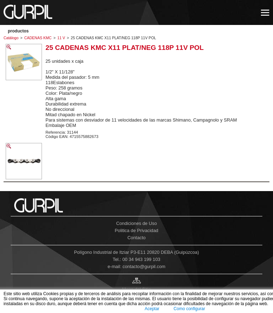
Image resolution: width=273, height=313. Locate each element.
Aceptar (152, 308)
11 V (61, 38)
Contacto (136, 237)
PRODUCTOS (18, 31)
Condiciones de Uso (136, 223)
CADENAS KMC (38, 38)
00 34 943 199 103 (141, 259)
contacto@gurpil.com (144, 266)
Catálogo (11, 38)
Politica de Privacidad (136, 230)
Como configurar (189, 308)
